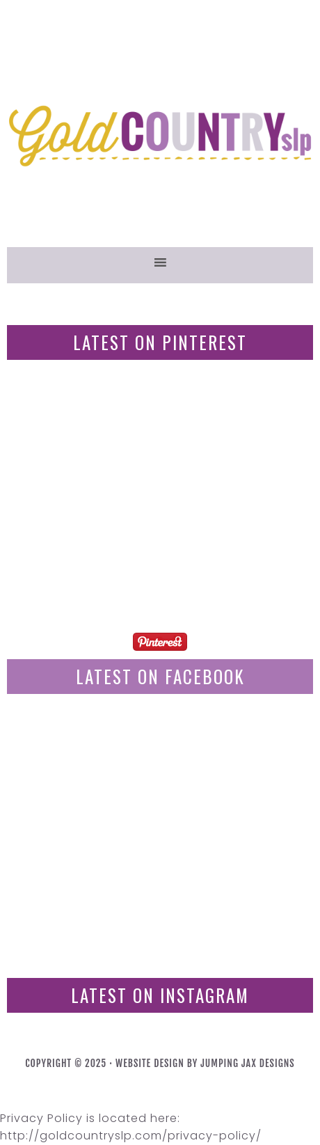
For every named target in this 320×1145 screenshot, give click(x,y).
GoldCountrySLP (160, 136)
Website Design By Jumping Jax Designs (205, 1063)
